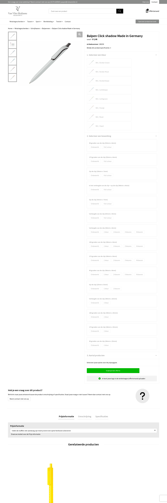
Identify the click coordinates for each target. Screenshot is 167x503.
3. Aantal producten (96, 310)
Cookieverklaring (130, 470)
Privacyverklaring (130, 474)
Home (10, 28)
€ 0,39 (15, 447)
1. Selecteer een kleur (96, 55)
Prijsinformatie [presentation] (67, 371)
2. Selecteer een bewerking (99, 90)
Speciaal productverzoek (147, 21)
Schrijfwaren (35, 28)
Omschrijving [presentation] (84, 371)
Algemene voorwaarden (132, 467)
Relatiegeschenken (22, 28)
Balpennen (46, 28)
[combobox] (82, 11)
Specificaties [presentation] (100, 371)
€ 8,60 (53, 447)
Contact (155, 2)
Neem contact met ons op (19, 354)
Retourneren (91, 470)
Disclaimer (127, 477)
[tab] (67, 371)
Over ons (146, 2)
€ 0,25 (91, 447)
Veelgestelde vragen (56, 470)
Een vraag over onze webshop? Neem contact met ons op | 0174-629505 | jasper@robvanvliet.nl (42, 2)
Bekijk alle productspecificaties (99, 48)
